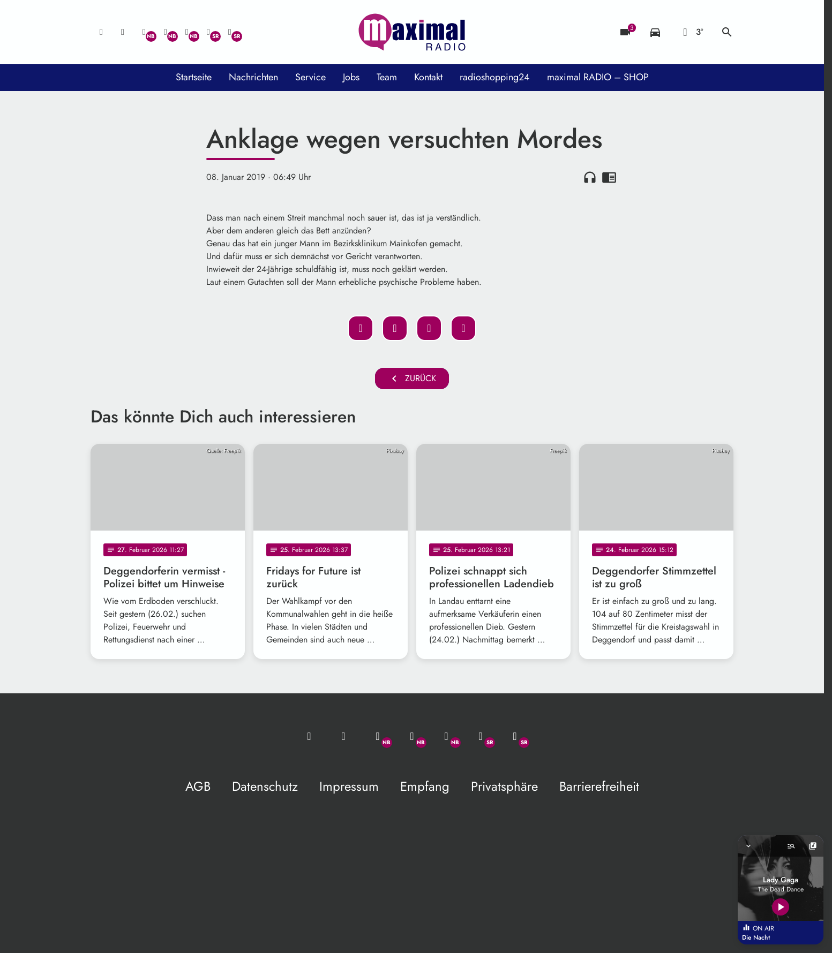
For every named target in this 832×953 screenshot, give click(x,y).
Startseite (194, 77)
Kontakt (428, 77)
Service (310, 77)
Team (387, 77)
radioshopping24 (495, 77)
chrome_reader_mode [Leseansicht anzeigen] (609, 177)
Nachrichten (253, 77)
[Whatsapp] (144, 32)
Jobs (351, 77)
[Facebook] (165, 32)
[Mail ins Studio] (101, 32)
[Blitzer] (625, 32)
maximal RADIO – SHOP (598, 77)
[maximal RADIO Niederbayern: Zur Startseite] (412, 32)
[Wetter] (691, 32)
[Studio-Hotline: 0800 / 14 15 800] (122, 32)
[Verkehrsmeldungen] (655, 32)
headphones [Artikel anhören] (589, 177)
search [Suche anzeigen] (727, 32)
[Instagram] (187, 32)
